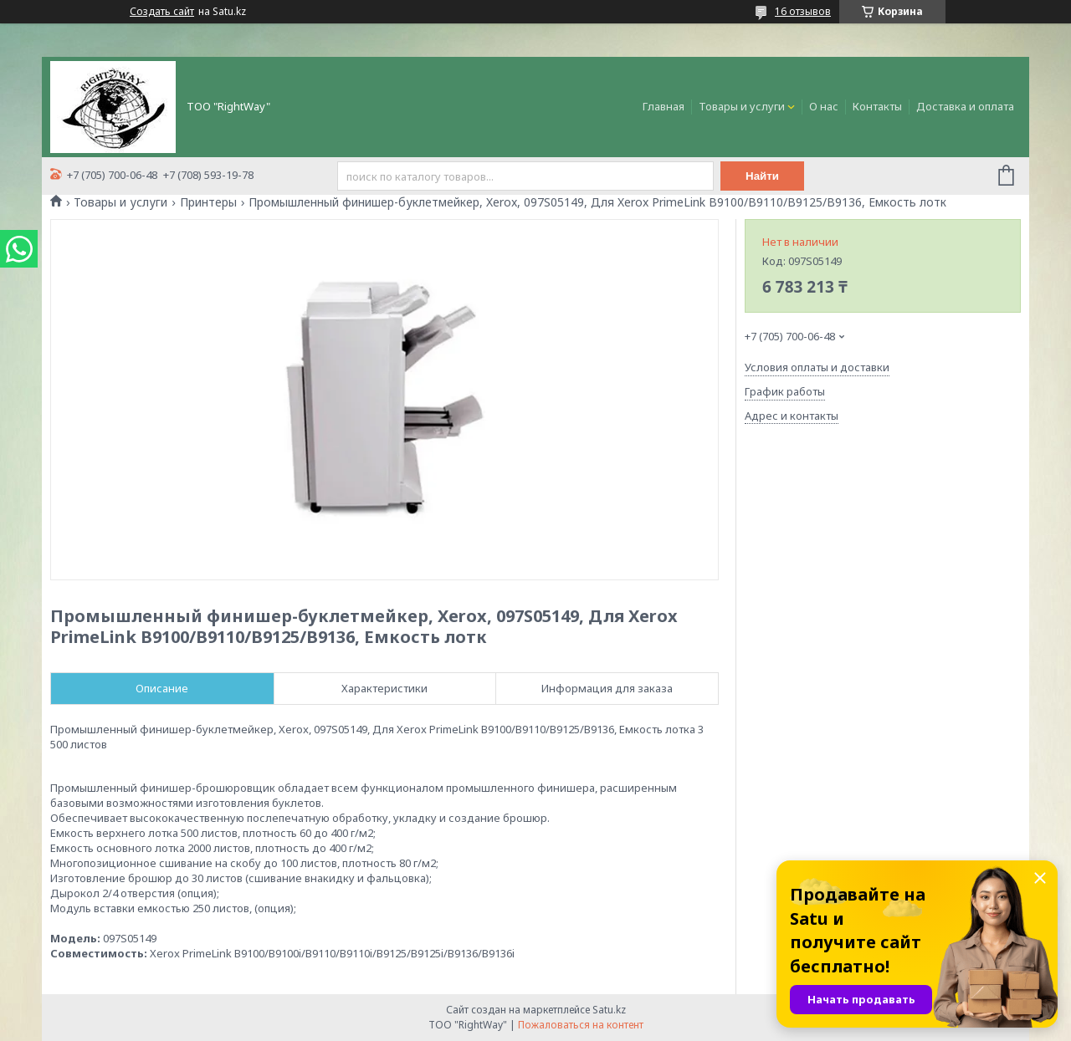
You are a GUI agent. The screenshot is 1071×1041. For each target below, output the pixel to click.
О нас (823, 106)
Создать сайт (162, 12)
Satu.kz (609, 1010)
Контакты (877, 106)
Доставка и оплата (965, 106)
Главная (663, 106)
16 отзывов (803, 11)
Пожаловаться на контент (580, 1025)
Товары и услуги (742, 106)
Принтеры (208, 202)
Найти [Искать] (762, 176)
